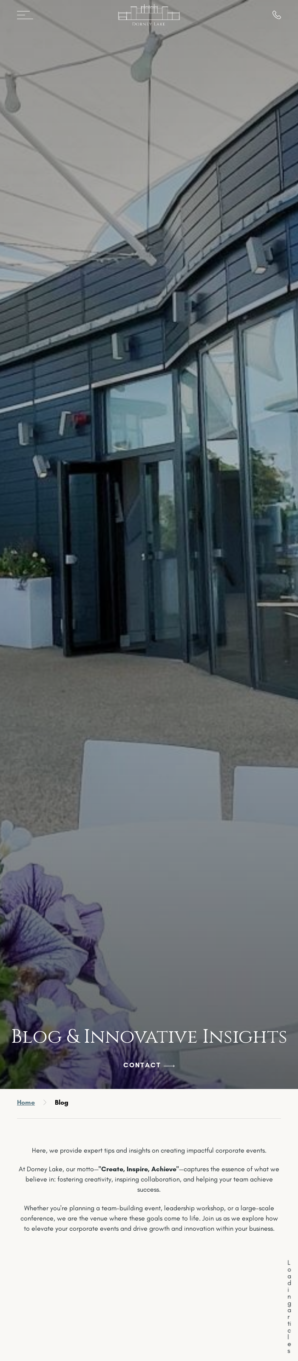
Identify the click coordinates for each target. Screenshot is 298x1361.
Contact (142, 1065)
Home (26, 1102)
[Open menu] (28, 15)
